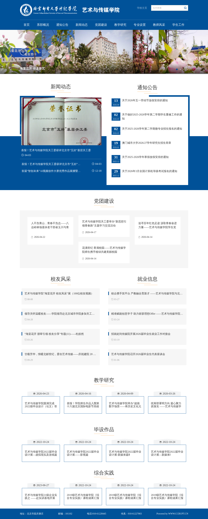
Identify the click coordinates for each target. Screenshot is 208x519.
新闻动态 (82, 24)
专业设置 (140, 24)
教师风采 (159, 24)
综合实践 (104, 473)
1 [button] (177, 69)
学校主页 (142, 8)
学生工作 (178, 24)
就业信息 (147, 279)
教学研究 (120, 24)
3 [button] (183, 69)
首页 (27, 24)
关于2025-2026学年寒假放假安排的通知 (145, 157)
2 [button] (180, 69)
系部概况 (43, 24)
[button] (23, 52)
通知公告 (62, 24)
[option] (104, 52)
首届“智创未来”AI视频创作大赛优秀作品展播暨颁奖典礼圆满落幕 (60, 171)
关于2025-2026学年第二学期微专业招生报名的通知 (152, 128)
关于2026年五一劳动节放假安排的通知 (145, 100)
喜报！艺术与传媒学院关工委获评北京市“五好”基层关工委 (56, 164)
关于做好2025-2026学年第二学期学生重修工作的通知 (152, 116)
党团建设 (101, 24)
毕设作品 (104, 429)
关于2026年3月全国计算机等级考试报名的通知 (149, 171)
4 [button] (187, 69)
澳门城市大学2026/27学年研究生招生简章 (146, 142)
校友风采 (61, 279)
